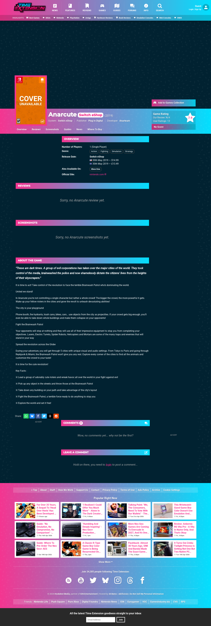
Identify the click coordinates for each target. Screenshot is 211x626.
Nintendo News (109, 601)
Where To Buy (94, 129)
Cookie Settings (171, 490)
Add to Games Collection (168, 103)
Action (94, 151)
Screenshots (52, 129)
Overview (22, 129)
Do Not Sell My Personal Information (147, 594)
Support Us (82, 490)
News (79, 129)
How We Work (65, 490)
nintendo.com (98, 174)
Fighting (104, 151)
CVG (175, 601)
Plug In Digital (95, 120)
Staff (52, 490)
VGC (144, 601)
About (43, 490)
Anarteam (124, 120)
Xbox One (95, 169)
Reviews (36, 129)
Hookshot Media (62, 594)
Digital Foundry (90, 601)
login (109, 464)
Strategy (129, 151)
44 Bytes (113, 594)
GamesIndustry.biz (160, 601)
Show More (106, 562)
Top (34, 490)
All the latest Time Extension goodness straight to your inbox (105, 613)
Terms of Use (127, 490)
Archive (156, 490)
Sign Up (198, 9)
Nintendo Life (41, 601)
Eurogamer (133, 601)
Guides (67, 129)
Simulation (116, 151)
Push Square (58, 601)
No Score (159, 127)
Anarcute (75, 114)
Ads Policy (143, 490)
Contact (95, 490)
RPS (183, 601)
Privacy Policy (110, 490)
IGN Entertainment (89, 594)
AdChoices (123, 594)
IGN (122, 601)
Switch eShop (65, 120)
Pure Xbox (73, 601)
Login (191, 9)
